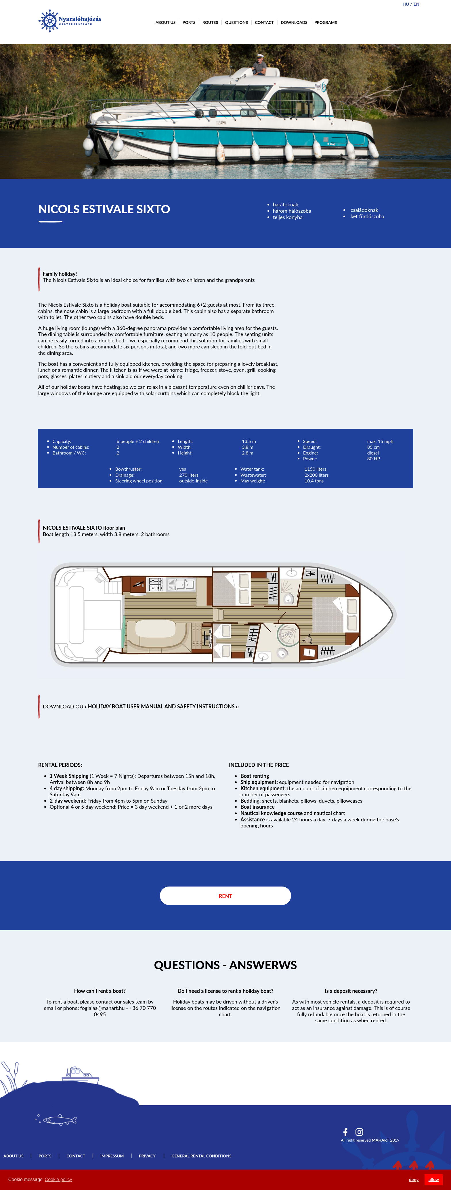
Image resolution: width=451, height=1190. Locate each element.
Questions (236, 22)
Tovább (225, 966)
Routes (210, 22)
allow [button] (434, 1179)
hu (406, 4)
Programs (325, 22)
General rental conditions (201, 1155)
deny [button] (414, 1179)
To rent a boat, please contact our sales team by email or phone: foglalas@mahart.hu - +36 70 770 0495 (100, 1007)
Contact (264, 22)
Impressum (112, 1155)
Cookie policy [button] (58, 1179)
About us (166, 22)
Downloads (294, 22)
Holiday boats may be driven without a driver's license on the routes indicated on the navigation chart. (226, 1007)
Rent (225, 896)
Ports (189, 22)
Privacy (147, 1155)
